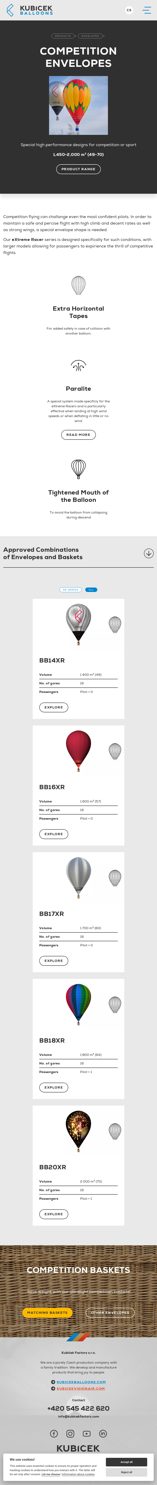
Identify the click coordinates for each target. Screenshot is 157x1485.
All (91, 589)
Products (63, 36)
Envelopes (90, 36)
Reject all (126, 1472)
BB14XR (52, 660)
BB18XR (52, 1040)
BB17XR (51, 914)
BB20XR (52, 1167)
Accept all (126, 1462)
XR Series (70, 589)
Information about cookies (78, 1474)
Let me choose (51, 1474)
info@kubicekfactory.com (78, 1416)
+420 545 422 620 (78, 1408)
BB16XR (52, 787)
